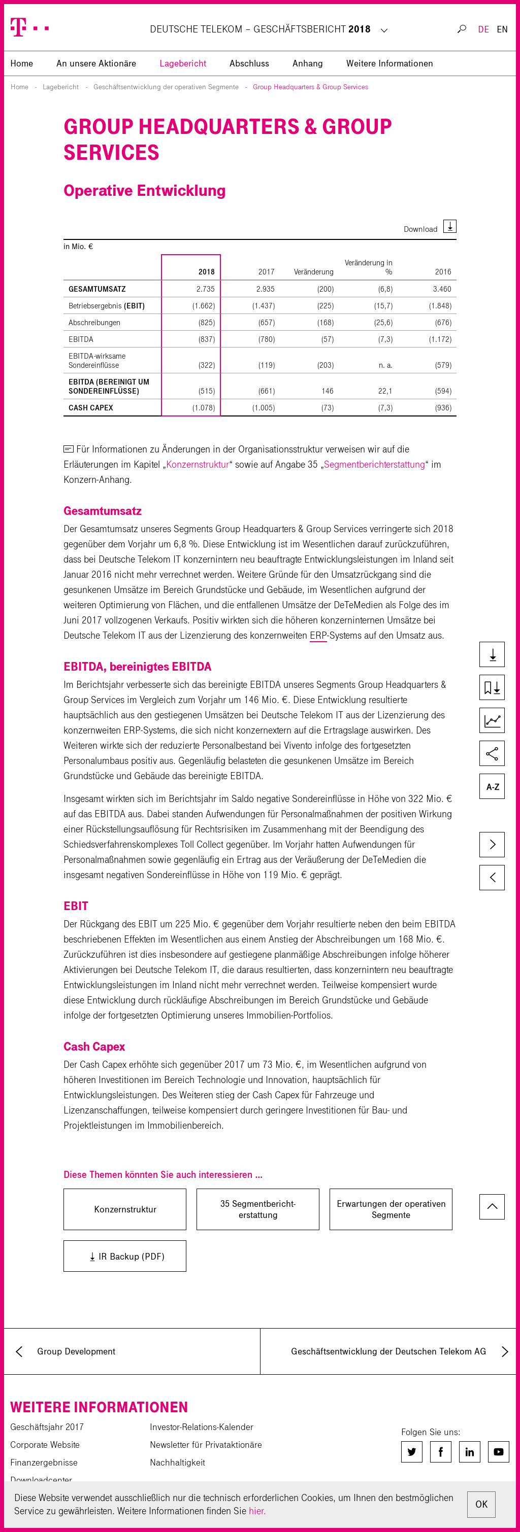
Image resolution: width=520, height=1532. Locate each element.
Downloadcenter (41, 1480)
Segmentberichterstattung (374, 464)
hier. (257, 1511)
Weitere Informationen (389, 63)
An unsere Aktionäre (96, 63)
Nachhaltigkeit (177, 1462)
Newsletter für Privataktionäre (206, 1444)
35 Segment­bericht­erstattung (258, 1209)
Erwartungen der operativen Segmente (391, 1209)
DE (483, 29)
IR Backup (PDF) (117, 1256)
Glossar (496, 787)
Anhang (307, 63)
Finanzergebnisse (44, 1462)
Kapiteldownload (496, 688)
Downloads (496, 655)
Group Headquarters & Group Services (310, 87)
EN (502, 29)
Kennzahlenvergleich (496, 721)
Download (421, 229)
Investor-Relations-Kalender (201, 1427)
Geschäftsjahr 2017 (47, 1427)
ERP (318, 635)
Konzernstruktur (197, 464)
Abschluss (249, 63)
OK (481, 1504)
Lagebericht (182, 63)
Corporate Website (45, 1444)
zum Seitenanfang (492, 1207)
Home (19, 87)
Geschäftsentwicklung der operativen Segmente (166, 87)
